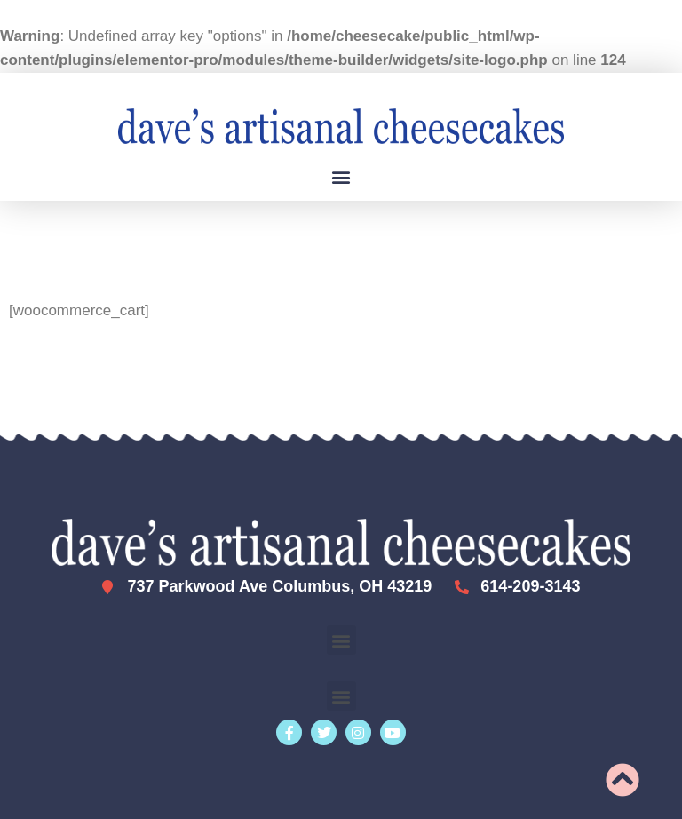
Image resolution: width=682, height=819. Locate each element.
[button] (341, 176)
